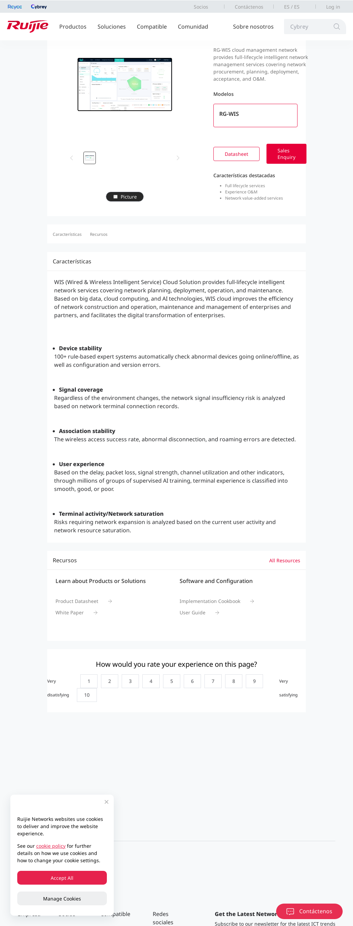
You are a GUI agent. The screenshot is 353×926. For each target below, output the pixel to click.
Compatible (152, 26)
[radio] (87, 681)
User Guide (192, 612)
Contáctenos (249, 6)
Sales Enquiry (286, 153)
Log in (333, 6)
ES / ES (292, 6)
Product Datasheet (77, 601)
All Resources (284, 560)
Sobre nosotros (253, 26)
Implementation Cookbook (210, 601)
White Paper (70, 612)
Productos (73, 26)
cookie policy (50, 846)
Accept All (62, 878)
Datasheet (236, 154)
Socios (201, 6)
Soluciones (112, 26)
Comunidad (193, 26)
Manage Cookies (62, 898)
